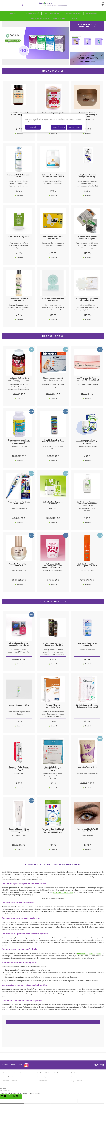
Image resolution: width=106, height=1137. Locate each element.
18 (83, 783)
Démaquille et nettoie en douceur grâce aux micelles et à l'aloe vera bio (19, 307)
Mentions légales (43, 1077)
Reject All (33, 127)
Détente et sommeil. (87, 650)
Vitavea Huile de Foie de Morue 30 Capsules (19, 114)
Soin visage (18, 773)
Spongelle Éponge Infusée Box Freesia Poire (87, 299)
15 (83, 394)
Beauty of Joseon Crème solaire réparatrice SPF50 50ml (19, 830)
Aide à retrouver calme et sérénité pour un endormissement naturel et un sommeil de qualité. (87, 183)
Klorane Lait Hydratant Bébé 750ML (18, 176)
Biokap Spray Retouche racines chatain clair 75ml (53, 644)
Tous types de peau (18, 570)
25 (23, 579)
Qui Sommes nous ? (78, 1073)
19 (87, 659)
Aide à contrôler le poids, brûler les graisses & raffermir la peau (53, 775)
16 (49, 394)
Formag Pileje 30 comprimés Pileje (53, 706)
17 (53, 190)
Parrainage (74, 1077)
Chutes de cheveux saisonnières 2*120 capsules (19, 651)
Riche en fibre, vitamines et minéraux (87, 774)
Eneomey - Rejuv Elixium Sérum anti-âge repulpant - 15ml (19, 768)
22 (19, 721)
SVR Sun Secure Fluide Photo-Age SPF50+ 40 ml (87, 565)
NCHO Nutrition (82, 953)
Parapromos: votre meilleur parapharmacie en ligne (53, 865)
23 (87, 128)
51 (19, 783)
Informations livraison (10, 1077)
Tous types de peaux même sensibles (87, 385)
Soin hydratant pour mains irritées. (53, 447)
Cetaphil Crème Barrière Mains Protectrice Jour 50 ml (52, 441)
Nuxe (99, 953)
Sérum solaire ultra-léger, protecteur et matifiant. (53, 182)
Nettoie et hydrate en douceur (87, 509)
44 (87, 845)
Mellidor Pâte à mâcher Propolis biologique (87, 237)
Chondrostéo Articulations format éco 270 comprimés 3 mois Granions (19, 441)
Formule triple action (19, 446)
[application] (100, 1131)
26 (53, 783)
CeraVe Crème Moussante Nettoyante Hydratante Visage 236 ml (87, 503)
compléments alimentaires (63, 892)
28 (53, 314)
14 (87, 252)
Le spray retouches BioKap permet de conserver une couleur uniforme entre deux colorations (53, 652)
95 (53, 845)
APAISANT (53, 508)
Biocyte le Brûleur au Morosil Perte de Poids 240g (53, 768)
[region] (54, 123)
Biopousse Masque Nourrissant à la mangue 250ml (87, 114)
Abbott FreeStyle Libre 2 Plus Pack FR (53, 237)
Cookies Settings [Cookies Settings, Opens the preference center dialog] (74, 127)
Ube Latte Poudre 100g (87, 767)
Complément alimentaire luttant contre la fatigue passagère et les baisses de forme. (18, 386)
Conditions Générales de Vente (48, 1073)
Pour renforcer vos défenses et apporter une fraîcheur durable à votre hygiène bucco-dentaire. (87, 245)
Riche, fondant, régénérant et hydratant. (19, 713)
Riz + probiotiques (19, 835)
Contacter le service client (12, 1073)
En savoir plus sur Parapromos (54, 898)
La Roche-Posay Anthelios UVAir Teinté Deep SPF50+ (53, 176)
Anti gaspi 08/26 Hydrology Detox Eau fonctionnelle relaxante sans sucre (52, 565)
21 (14, 845)
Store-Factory (42, 1081)
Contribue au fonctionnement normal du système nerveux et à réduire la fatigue (53, 714)
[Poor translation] (16, 1096)
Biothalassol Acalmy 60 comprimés (87, 644)
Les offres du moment (87, 25)
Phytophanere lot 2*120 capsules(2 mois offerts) (19, 644)
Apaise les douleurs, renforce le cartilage (53, 385)
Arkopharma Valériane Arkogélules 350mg (87, 176)
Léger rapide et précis (19, 508)
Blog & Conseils (76, 1081)
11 (15, 394)
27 (23, 455)
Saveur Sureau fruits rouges (53, 570)
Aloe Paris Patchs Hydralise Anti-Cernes (53, 299)
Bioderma (92, 953)
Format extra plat (87, 570)
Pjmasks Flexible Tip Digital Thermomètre (19, 503)
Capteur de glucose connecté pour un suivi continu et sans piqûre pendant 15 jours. (53, 245)
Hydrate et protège (87, 119)
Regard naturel (87, 835)
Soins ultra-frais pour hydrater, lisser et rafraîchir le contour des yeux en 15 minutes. (53, 307)
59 (53, 252)
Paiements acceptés (10, 1081)
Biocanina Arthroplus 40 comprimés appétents (53, 379)
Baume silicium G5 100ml (19, 705)
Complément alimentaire (87, 446)
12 (19, 190)
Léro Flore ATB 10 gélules (18, 237)
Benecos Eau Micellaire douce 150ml (19, 299)
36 (14, 579)
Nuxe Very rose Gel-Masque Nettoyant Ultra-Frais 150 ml (87, 379)
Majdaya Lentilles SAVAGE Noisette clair (87, 830)
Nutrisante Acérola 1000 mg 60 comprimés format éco (18, 379)
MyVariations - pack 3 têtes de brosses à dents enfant (87, 706)
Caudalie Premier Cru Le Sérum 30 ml (18, 565)
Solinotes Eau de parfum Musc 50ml (53, 503)
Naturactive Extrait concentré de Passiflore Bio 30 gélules (87, 441)
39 (14, 455)
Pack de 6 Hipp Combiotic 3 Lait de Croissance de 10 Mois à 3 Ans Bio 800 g (53, 830)
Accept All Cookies (58, 127)
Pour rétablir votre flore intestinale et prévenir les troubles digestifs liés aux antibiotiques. (19, 245)
